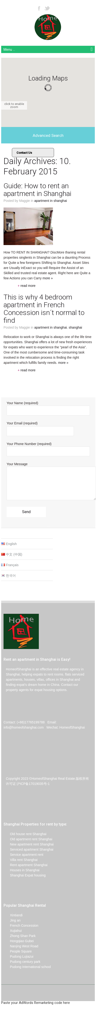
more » (63, 363)
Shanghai (75, 327)
